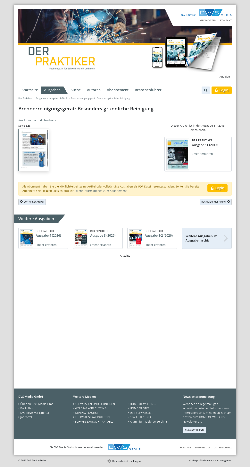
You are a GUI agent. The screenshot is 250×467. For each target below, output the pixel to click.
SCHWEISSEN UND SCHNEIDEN (95, 404)
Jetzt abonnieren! (194, 429)
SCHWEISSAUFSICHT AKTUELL (94, 421)
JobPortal (26, 417)
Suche (76, 89)
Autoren (94, 89)
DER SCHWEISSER (141, 413)
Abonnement (118, 89)
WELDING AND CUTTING (90, 408)
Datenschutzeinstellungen (126, 461)
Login (221, 90)
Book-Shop (27, 408)
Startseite (30, 89)
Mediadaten (208, 20)
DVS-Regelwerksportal (34, 413)
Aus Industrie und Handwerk (37, 120)
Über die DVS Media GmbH (37, 404)
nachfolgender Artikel (215, 201)
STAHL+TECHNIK (140, 417)
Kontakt (226, 20)
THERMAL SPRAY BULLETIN (92, 417)
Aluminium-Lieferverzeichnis (149, 421)
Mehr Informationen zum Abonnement (101, 191)
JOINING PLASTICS (86, 413)
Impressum (202, 447)
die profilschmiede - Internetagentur (212, 460)
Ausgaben (52, 89)
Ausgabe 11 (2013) (58, 98)
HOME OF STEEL (140, 408)
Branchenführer (148, 89)
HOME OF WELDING (142, 404)
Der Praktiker (25, 98)
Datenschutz (223, 447)
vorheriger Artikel (32, 201)
